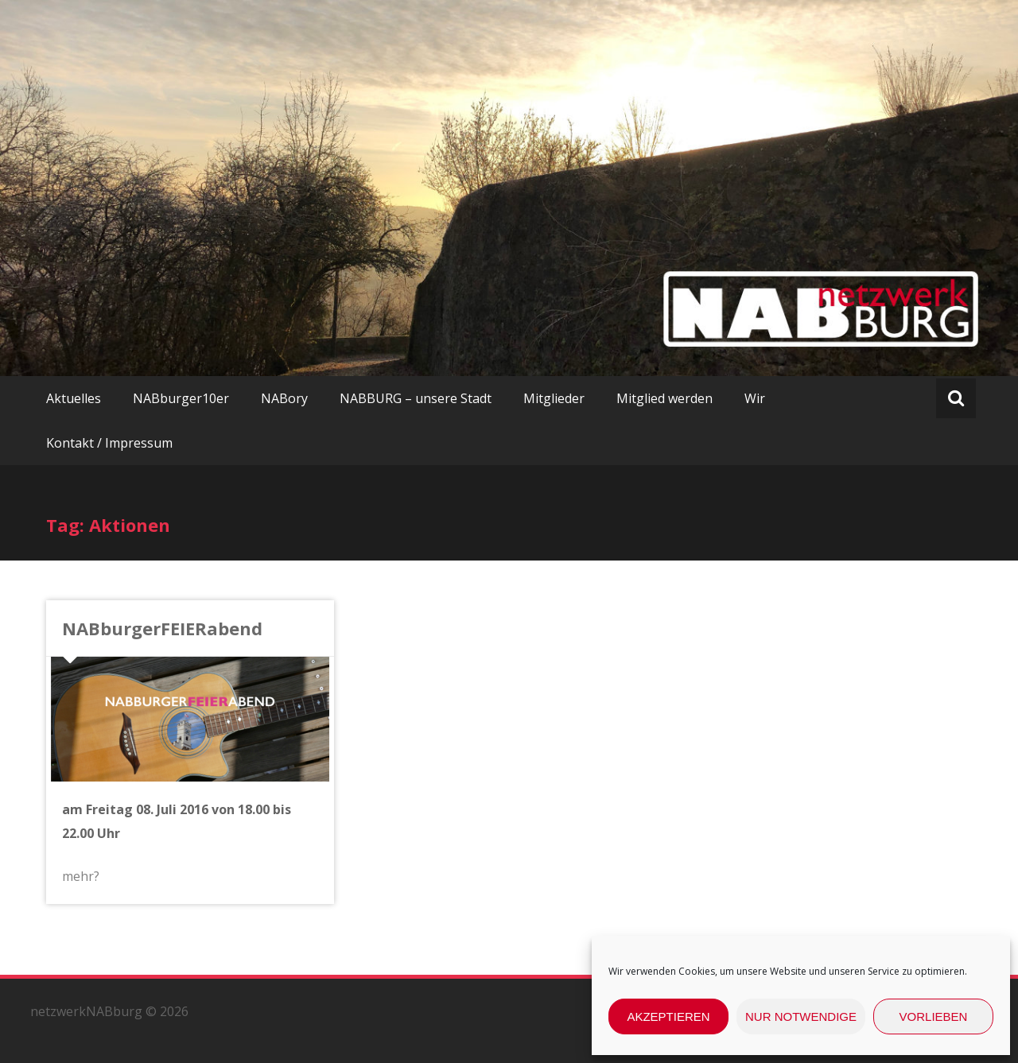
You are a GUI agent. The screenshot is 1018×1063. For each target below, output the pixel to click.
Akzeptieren (668, 1016)
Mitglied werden (664, 398)
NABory (284, 398)
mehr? (80, 876)
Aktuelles (73, 398)
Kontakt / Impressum (109, 443)
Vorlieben (933, 1016)
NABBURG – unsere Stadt (416, 398)
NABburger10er (181, 398)
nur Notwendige (801, 1016)
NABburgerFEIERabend (162, 628)
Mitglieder (554, 398)
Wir (754, 398)
